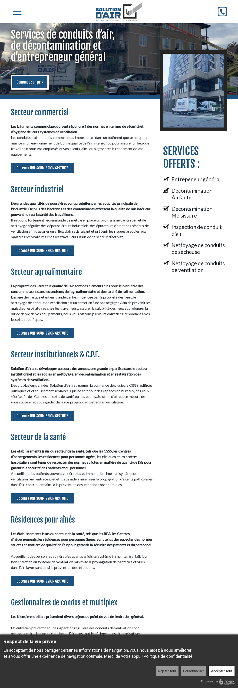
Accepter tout (221, 671)
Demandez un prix (30, 82)
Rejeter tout (167, 671)
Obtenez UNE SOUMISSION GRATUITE (42, 168)
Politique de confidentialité (168, 656)
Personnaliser (193, 671)
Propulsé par (218, 682)
